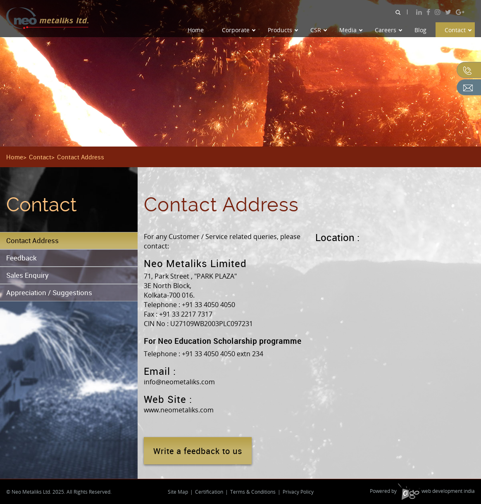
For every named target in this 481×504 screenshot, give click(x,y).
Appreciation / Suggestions (49, 292)
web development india (436, 491)
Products (283, 30)
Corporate (238, 30)
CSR (318, 30)
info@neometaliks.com (179, 381)
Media (350, 30)
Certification (209, 491)
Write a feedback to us (197, 451)
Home (196, 30)
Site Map (178, 491)
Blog (420, 30)
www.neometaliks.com (179, 409)
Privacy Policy (298, 491)
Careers (388, 30)
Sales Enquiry (27, 275)
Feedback (21, 258)
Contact (458, 30)
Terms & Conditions (253, 491)
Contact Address (32, 240)
